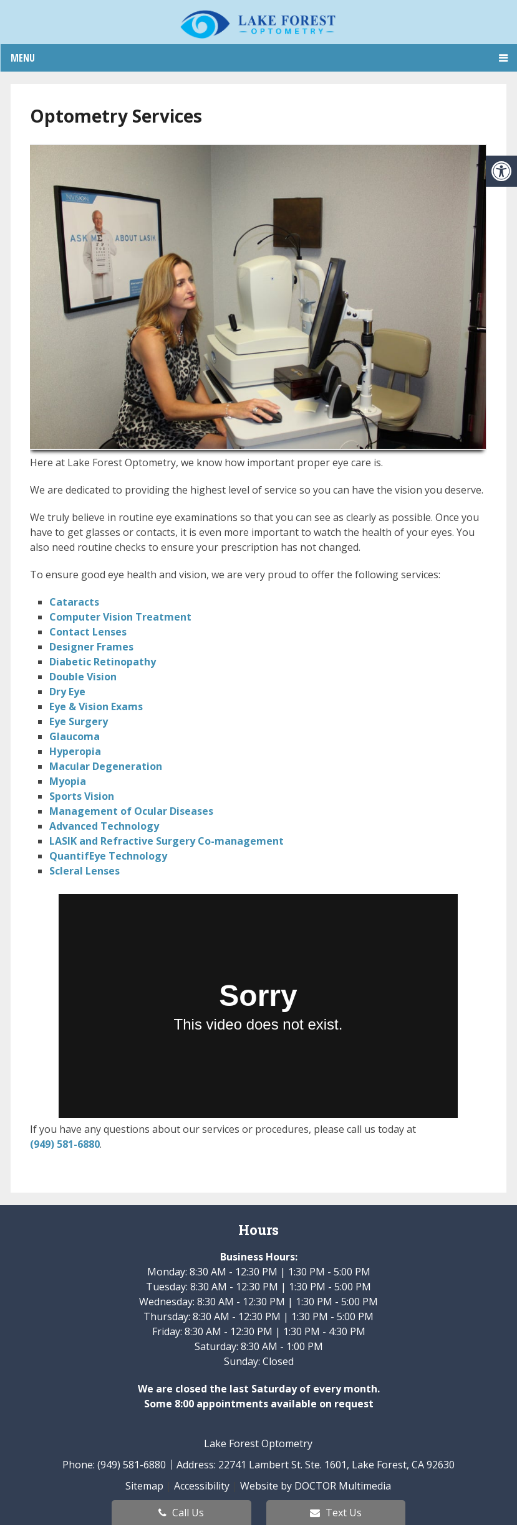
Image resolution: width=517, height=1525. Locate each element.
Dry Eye (67, 691)
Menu (23, 58)
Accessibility (202, 1486)
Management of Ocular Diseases (131, 811)
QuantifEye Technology (108, 856)
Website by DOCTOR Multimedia (315, 1486)
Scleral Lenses (84, 871)
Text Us (336, 1512)
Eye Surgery (78, 721)
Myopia (67, 781)
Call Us (181, 1512)
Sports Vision (81, 796)
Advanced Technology (104, 826)
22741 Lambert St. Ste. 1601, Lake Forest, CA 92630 (336, 1464)
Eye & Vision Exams (96, 706)
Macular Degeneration (105, 766)
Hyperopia (75, 751)
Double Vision (83, 676)
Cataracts (74, 602)
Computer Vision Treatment (120, 617)
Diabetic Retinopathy (102, 662)
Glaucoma (74, 736)
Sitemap (144, 1486)
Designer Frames (91, 647)
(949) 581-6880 (65, 1144)
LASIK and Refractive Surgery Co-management (166, 841)
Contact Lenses (88, 632)
